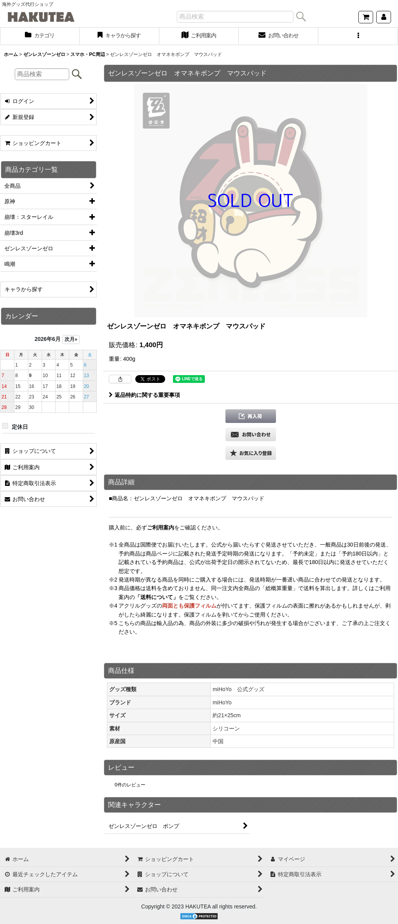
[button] (358, 36)
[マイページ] (383, 17)
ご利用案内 (160, 527)
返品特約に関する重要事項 (144, 395)
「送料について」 (156, 597)
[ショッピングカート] (365, 17)
